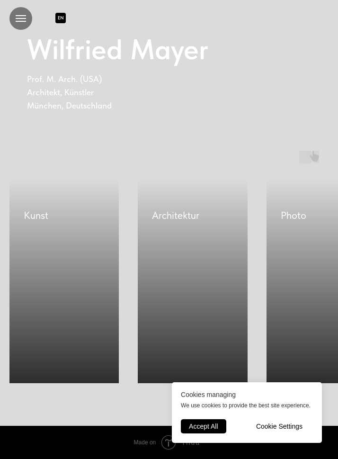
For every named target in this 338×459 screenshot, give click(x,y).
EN (61, 17)
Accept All (203, 426)
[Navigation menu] (21, 18)
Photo (293, 215)
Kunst (36, 215)
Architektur (175, 215)
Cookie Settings (279, 426)
